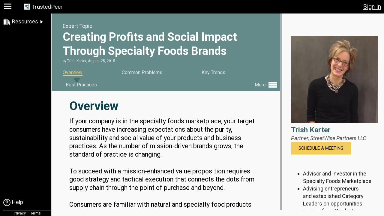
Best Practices (81, 85)
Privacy (20, 213)
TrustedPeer (47, 6)
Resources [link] (25, 21)
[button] (8, 7)
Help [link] (17, 202)
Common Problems (142, 72)
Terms (35, 213)
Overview (72, 72)
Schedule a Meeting (321, 148)
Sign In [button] (372, 6)
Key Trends (213, 72)
